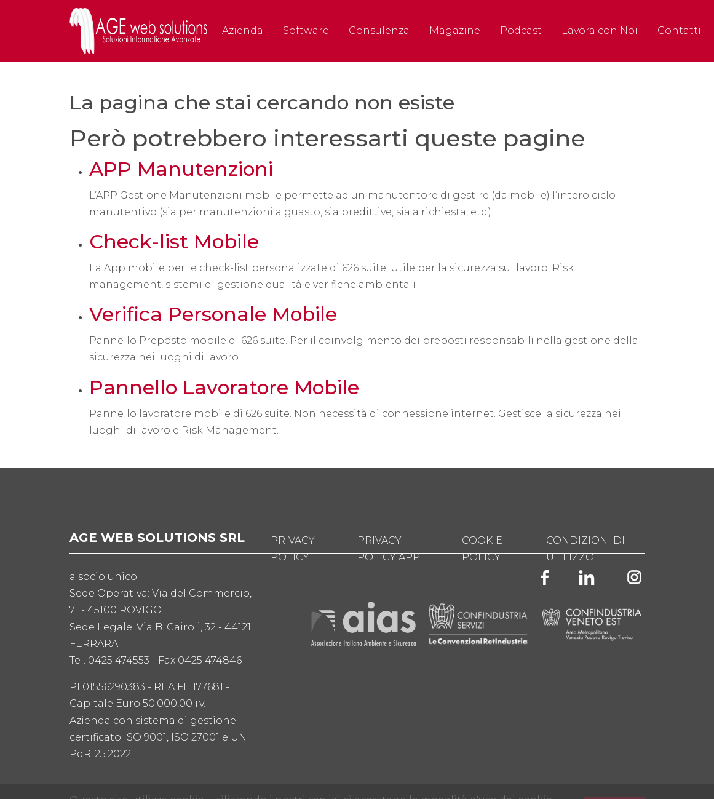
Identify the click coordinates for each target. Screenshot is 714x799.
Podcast (521, 30)
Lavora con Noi (599, 30)
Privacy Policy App (388, 549)
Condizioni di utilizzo (585, 549)
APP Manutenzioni (181, 169)
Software (306, 30)
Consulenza (379, 30)
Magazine (454, 30)
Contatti (679, 30)
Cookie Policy (482, 549)
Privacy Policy (293, 549)
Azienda (242, 30)
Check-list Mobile (174, 241)
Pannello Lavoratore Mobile (224, 387)
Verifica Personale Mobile (213, 314)
